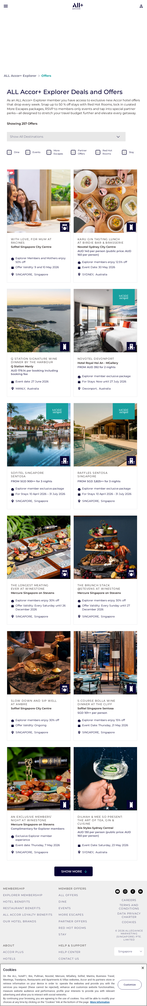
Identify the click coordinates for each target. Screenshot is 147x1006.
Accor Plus (13, 952)
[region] (73, 985)
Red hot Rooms (72, 928)
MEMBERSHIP (14, 888)
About (8, 945)
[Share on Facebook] (139, 75)
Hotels (9, 958)
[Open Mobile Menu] (5, 6)
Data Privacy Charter (129, 915)
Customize (130, 984)
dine (16, 152)
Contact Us (69, 958)
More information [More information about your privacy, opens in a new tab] (100, 1002)
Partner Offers (73, 921)
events (36, 152)
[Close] (143, 968)
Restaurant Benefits (22, 908)
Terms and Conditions (129, 906)
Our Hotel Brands (19, 921)
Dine (63, 901)
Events (65, 908)
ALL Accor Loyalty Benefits (27, 914)
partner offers (82, 152)
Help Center (69, 952)
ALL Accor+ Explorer (20, 76)
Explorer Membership (23, 895)
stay (131, 152)
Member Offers (72, 888)
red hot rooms (107, 152)
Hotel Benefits (16, 901)
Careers (129, 900)
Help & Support (72, 945)
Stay (62, 934)
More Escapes (71, 914)
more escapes (58, 152)
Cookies (129, 922)
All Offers (68, 895)
